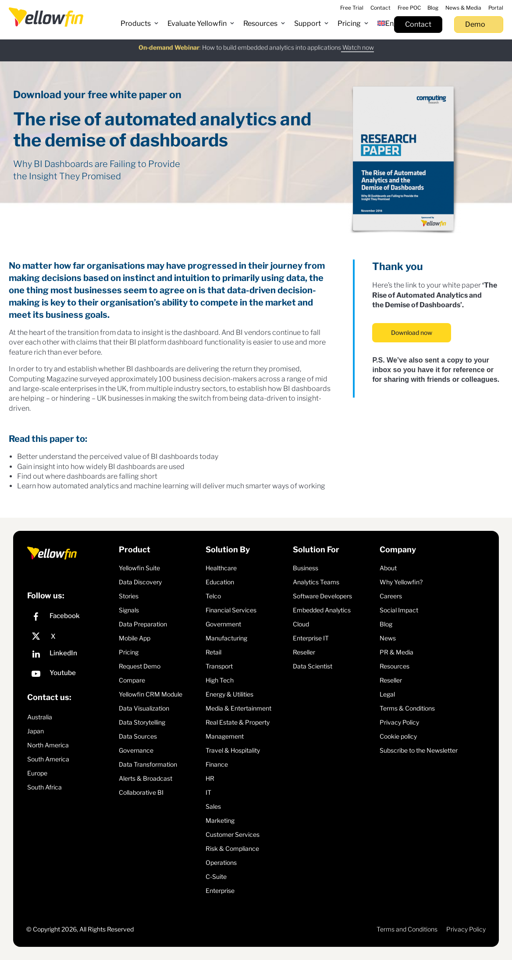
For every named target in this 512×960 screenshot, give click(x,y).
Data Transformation (148, 764)
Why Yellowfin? (401, 582)
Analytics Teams (316, 582)
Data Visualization (144, 708)
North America (48, 745)
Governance (136, 750)
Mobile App (134, 638)
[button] (140, 23)
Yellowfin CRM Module (150, 694)
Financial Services (231, 610)
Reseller (304, 652)
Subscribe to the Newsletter (419, 750)
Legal (387, 694)
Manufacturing (226, 638)
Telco (213, 596)
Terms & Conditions (407, 708)
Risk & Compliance (232, 848)
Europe (37, 773)
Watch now (357, 44)
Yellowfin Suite (139, 568)
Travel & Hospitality (233, 750)
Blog (386, 624)
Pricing (129, 652)
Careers (391, 596)
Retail (213, 652)
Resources (394, 666)
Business (305, 568)
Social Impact (399, 610)
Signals (129, 610)
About (388, 568)
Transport (219, 666)
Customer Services (233, 834)
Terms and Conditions (407, 929)
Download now (411, 332)
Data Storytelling (142, 722)
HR (210, 778)
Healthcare (221, 568)
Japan (35, 731)
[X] (70, 636)
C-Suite (216, 876)
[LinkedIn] (70, 655)
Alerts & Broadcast (145, 778)
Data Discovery (140, 582)
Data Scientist (312, 666)
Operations (221, 862)
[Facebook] (70, 618)
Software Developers (322, 596)
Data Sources (138, 736)
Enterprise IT (311, 638)
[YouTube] (70, 675)
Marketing (220, 820)
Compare (132, 680)
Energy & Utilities (229, 694)
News (388, 638)
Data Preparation (143, 624)
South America (48, 759)
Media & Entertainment (238, 708)
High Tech (220, 680)
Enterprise (220, 890)
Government (223, 624)
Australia (39, 717)
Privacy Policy (399, 722)
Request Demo (139, 666)
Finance (217, 764)
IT (208, 792)
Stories (129, 596)
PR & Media (396, 652)
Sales (213, 806)
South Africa (44, 787)
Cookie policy (398, 736)
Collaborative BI (141, 792)
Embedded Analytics (322, 610)
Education (220, 582)
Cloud (301, 624)
